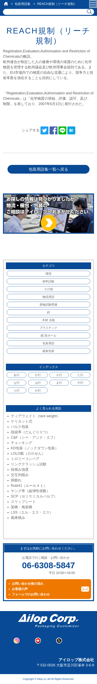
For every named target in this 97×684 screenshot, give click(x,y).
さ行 (59, 375)
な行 (17, 382)
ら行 (17, 390)
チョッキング (21, 443)
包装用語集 (22, 4)
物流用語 (48, 296)
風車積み (18, 518)
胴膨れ (16, 480)
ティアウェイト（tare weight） (35, 416)
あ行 (17, 375)
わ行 (38, 390)
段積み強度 (20, 470)
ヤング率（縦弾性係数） (30, 491)
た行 (80, 375)
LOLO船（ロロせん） (28, 453)
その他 (48, 289)
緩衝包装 (48, 351)
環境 (48, 273)
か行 (38, 375)
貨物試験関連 (48, 304)
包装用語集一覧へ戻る (48, 169)
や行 (80, 382)
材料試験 (48, 281)
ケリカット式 (21, 421)
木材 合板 (48, 320)
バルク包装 (20, 427)
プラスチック (48, 327)
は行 (38, 382)
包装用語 (48, 343)
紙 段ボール (48, 335)
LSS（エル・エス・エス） (32, 512)
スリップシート (23, 502)
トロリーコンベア (25, 459)
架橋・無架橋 (21, 507)
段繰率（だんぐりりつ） (30, 432)
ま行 (59, 382)
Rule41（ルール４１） (29, 486)
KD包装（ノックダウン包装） (34, 448)
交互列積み (20, 475)
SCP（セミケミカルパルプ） (34, 496)
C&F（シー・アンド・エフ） (34, 437)
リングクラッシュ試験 (28, 464)
